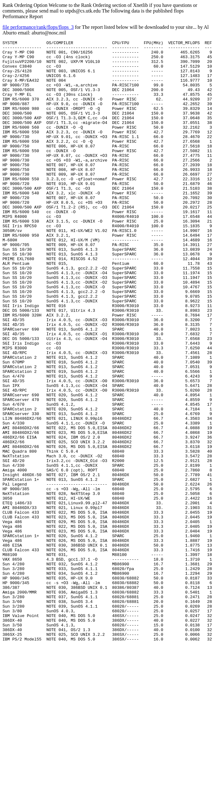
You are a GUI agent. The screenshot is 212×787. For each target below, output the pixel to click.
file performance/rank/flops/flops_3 (38, 27)
